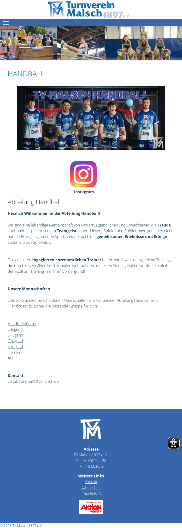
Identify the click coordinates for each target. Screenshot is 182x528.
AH (10, 358)
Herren (14, 352)
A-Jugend (15, 346)
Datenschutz (91, 487)
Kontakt (91, 481)
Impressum (91, 493)
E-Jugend (15, 329)
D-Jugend (15, 335)
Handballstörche (22, 323)
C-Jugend (15, 340)
